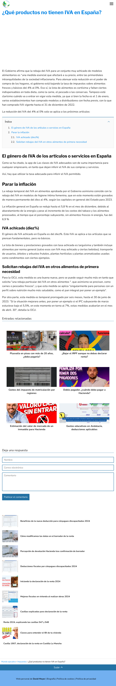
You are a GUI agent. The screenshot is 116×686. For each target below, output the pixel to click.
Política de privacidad (86, 678)
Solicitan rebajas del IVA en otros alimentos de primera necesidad (51, 141)
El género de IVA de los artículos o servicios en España (40, 127)
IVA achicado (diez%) (27, 137)
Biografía (51, 678)
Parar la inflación (20, 132)
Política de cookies (65, 678)
